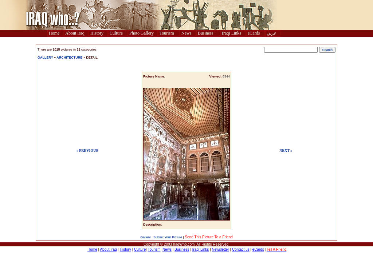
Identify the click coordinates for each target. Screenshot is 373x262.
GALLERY (45, 57)
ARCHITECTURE (69, 57)
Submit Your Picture (167, 237)
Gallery (145, 237)
